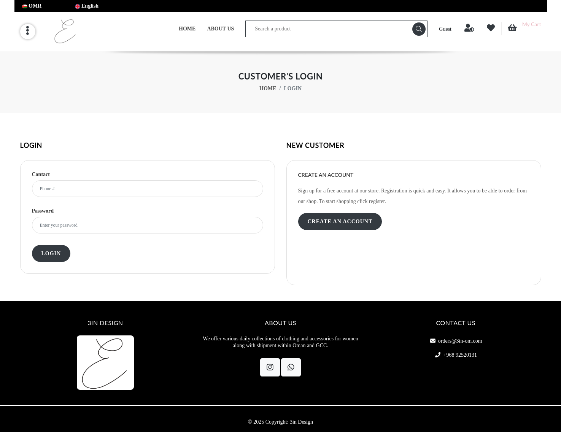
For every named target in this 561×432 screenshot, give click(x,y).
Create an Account (340, 221)
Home (187, 29)
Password (43, 211)
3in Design (301, 422)
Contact (41, 174)
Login (51, 253)
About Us (220, 29)
